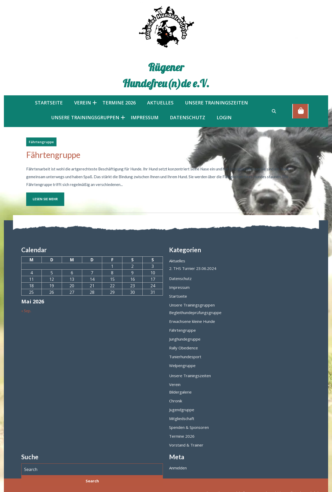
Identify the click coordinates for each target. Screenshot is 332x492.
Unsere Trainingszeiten (216, 102)
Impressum (144, 117)
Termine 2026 (119, 102)
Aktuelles (160, 102)
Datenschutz (187, 117)
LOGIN (224, 117)
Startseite (49, 102)
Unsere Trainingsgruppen (85, 117)
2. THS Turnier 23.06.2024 (192, 458)
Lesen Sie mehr (58, 194)
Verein (82, 102)
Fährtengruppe (57, 146)
